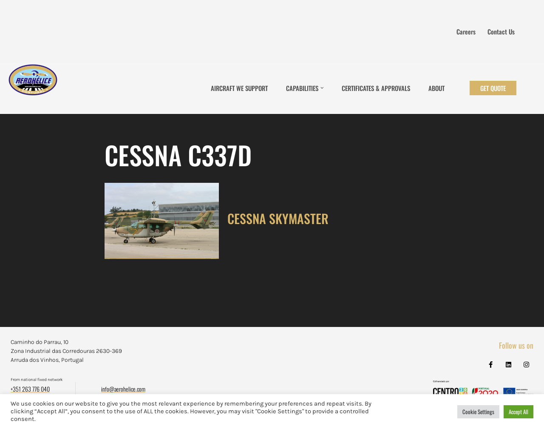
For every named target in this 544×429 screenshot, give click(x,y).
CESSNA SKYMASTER (278, 218)
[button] (322, 88)
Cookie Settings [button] (478, 411)
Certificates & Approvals (376, 88)
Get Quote (493, 88)
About (436, 88)
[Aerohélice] (33, 88)
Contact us (501, 31)
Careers (466, 31)
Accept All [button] (518, 411)
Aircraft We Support (239, 88)
